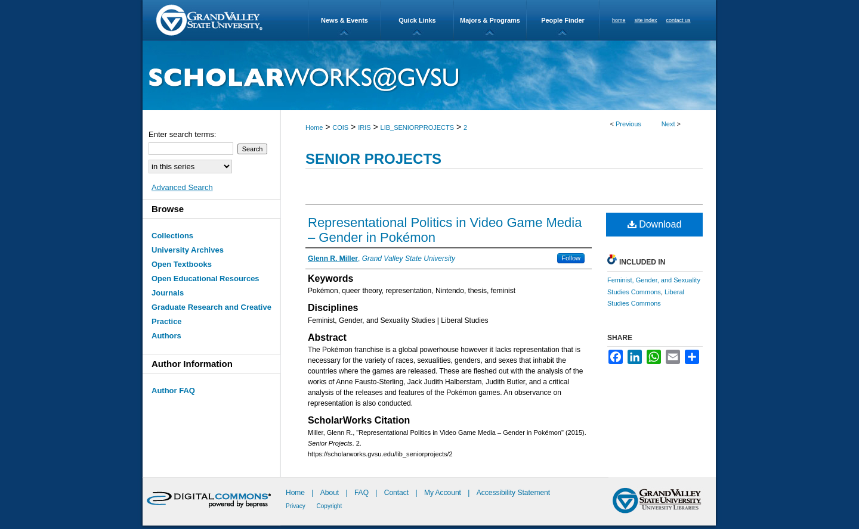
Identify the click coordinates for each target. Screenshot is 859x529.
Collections (172, 235)
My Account (443, 492)
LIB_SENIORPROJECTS (417, 127)
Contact (396, 492)
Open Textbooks (182, 264)
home (619, 20)
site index (646, 20)
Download (655, 224)
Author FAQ (173, 390)
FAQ (362, 492)
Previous (628, 123)
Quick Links (416, 20)
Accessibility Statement (513, 492)
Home (314, 127)
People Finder (563, 20)
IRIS (364, 127)
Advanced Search (182, 187)
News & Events (344, 20)
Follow (570, 258)
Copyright (329, 506)
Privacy (296, 506)
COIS (340, 127)
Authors (166, 335)
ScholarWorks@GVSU (429, 75)
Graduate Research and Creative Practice (211, 314)
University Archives (188, 249)
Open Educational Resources (205, 278)
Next (668, 123)
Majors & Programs (490, 20)
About (330, 492)
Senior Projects (373, 159)
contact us (678, 20)
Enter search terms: (182, 134)
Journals (168, 292)
